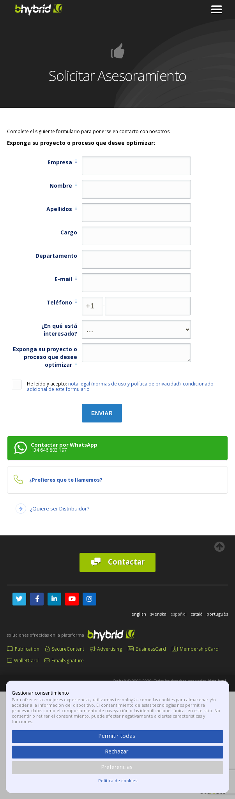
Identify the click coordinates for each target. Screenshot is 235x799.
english (138, 614)
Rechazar (116, 751)
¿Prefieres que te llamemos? (65, 479)
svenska (158, 614)
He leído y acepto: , (113, 386)
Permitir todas (116, 735)
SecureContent (64, 649)
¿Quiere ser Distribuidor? (59, 508)
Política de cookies (117, 780)
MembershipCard (195, 649)
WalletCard (23, 660)
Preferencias (117, 767)
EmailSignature (64, 660)
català (197, 614)
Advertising (106, 649)
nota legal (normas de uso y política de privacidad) (124, 383)
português (217, 614)
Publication (23, 649)
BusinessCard (147, 649)
